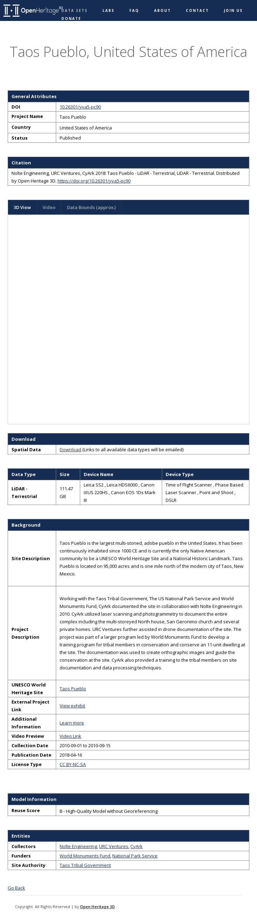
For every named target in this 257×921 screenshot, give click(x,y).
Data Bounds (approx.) (91, 207)
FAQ (134, 10)
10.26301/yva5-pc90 (80, 107)
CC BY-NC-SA (73, 764)
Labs (108, 10)
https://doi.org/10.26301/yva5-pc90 (94, 181)
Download (70, 449)
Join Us (233, 10)
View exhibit (72, 706)
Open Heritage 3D (97, 906)
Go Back (16, 888)
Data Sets (74, 10)
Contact (197, 10)
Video (49, 207)
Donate (71, 18)
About (162, 10)
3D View (22, 207)
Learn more (72, 723)
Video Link (70, 736)
